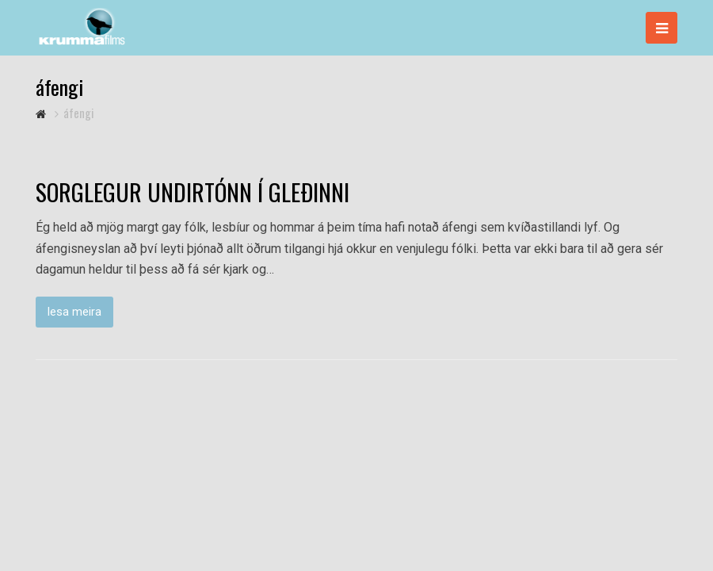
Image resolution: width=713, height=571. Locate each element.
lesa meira (74, 312)
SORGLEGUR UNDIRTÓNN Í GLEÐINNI (192, 191)
